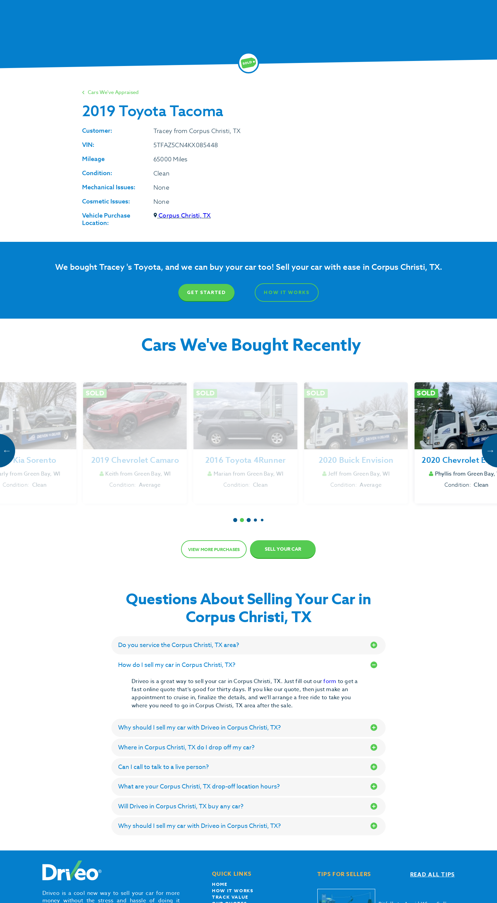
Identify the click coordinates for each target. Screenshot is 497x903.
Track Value (230, 897)
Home (219, 884)
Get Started (206, 292)
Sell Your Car (283, 549)
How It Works (287, 292)
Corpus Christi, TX (182, 215)
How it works (232, 891)
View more (214, 549)
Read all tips (432, 875)
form (330, 681)
